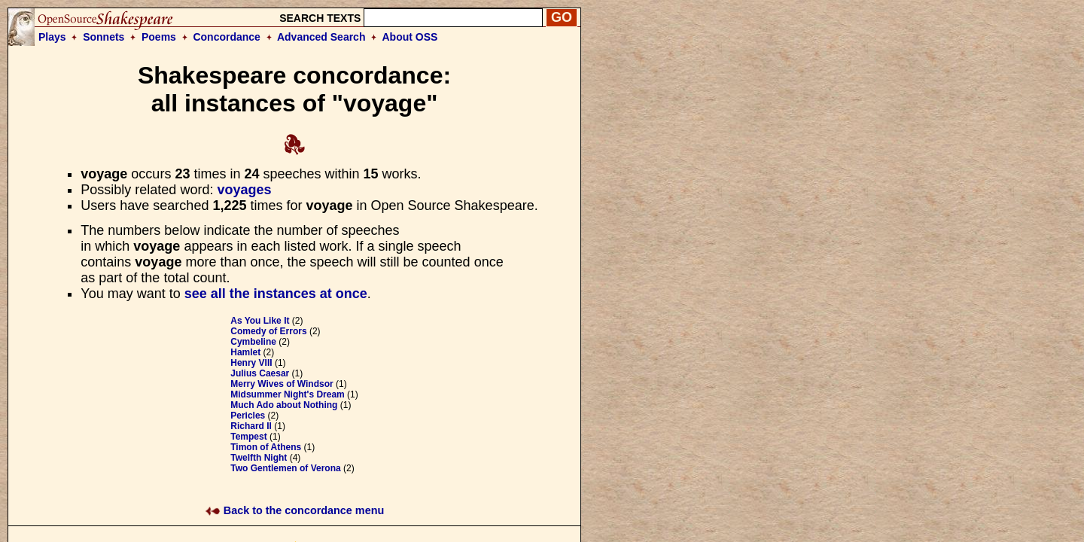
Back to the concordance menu (295, 510)
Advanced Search (321, 37)
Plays (52, 37)
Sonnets (103, 37)
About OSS (410, 37)
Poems (159, 37)
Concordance (226, 37)
